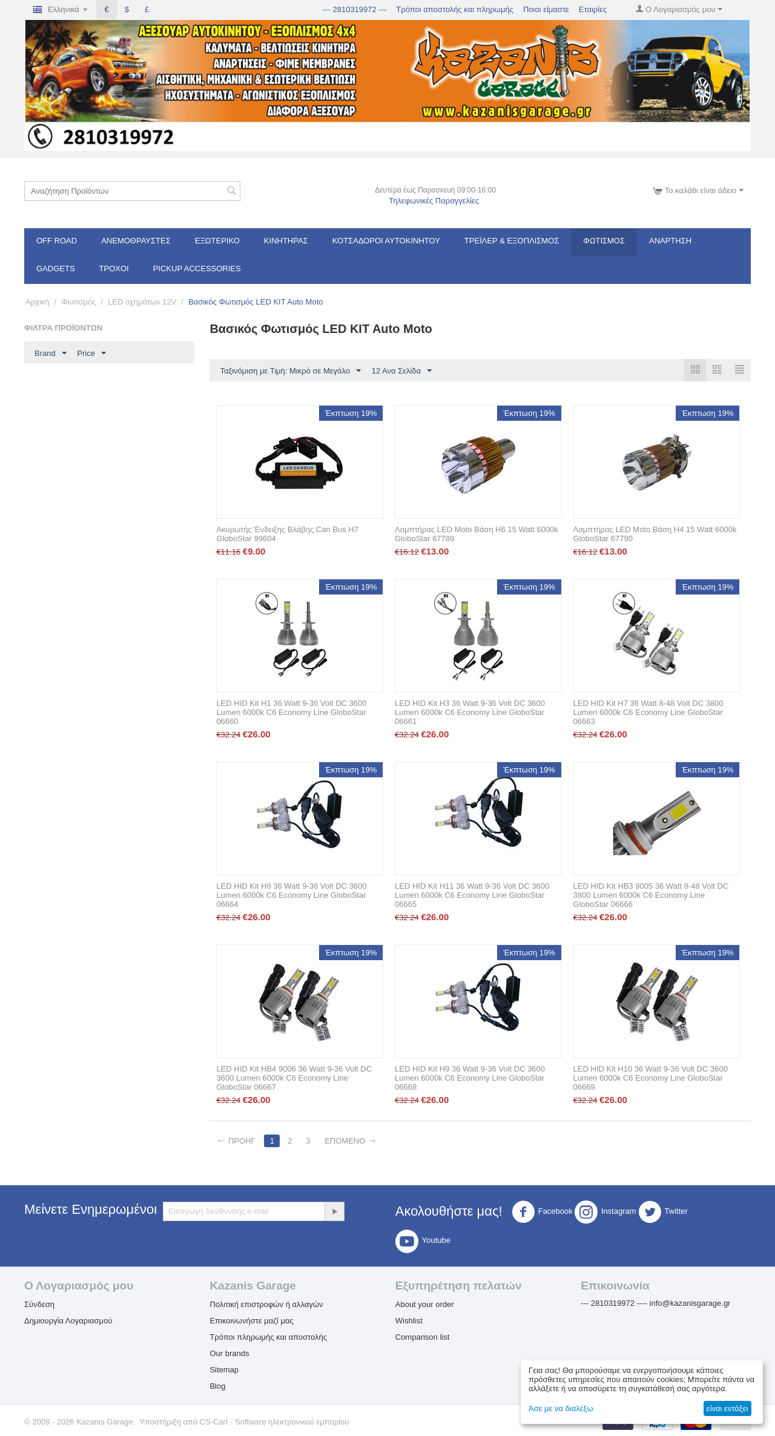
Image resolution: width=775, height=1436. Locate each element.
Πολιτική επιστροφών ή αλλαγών (266, 1304)
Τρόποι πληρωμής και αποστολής (268, 1337)
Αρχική (37, 301)
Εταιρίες (593, 9)
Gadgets (55, 268)
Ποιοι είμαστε (546, 9)
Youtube (422, 1241)
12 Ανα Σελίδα (402, 371)
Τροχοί (114, 268)
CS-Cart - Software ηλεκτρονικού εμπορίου (274, 1421)
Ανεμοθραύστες (136, 240)
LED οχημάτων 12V (142, 301)
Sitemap (224, 1369)
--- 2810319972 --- (355, 9)
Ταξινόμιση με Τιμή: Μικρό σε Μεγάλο (290, 371)
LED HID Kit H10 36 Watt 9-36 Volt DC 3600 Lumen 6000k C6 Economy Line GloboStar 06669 (650, 1078)
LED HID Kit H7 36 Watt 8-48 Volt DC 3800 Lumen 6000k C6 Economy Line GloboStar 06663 (648, 712)
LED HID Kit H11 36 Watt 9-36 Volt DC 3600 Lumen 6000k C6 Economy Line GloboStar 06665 (472, 895)
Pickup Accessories (197, 268)
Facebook (542, 1212)
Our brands (229, 1353)
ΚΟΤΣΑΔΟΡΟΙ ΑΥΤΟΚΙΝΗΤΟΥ (386, 240)
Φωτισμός (604, 240)
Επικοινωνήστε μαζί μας (251, 1320)
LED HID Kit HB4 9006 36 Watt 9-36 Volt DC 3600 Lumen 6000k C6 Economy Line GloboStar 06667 (294, 1078)
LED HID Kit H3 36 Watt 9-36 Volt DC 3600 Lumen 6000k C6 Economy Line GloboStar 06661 (470, 712)
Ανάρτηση (670, 240)
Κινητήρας (286, 240)
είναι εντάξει (727, 1408)
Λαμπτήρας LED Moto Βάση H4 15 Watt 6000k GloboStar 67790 (655, 534)
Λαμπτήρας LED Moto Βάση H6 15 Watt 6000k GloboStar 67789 (476, 534)
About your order (424, 1304)
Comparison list (422, 1337)
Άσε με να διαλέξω (561, 1408)
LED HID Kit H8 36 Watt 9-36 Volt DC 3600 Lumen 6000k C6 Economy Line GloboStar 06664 (291, 895)
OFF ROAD (56, 240)
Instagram (605, 1212)
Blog (217, 1386)
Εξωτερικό (217, 240)
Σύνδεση (39, 1304)
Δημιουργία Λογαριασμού (68, 1320)
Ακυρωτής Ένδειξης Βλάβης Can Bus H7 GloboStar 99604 (287, 534)
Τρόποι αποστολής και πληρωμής (454, 9)
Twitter (663, 1212)
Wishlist (409, 1320)
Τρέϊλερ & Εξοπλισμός (511, 240)
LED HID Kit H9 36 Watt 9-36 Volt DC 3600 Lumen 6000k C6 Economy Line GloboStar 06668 (470, 1078)
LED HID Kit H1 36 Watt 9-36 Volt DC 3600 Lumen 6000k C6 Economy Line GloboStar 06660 (291, 712)
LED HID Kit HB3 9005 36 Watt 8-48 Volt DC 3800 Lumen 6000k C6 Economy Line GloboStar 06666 (651, 895)
